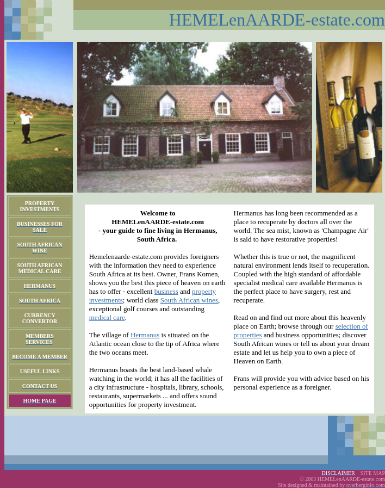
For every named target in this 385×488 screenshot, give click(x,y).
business (166, 291)
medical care (107, 317)
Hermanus (145, 335)
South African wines (189, 300)
